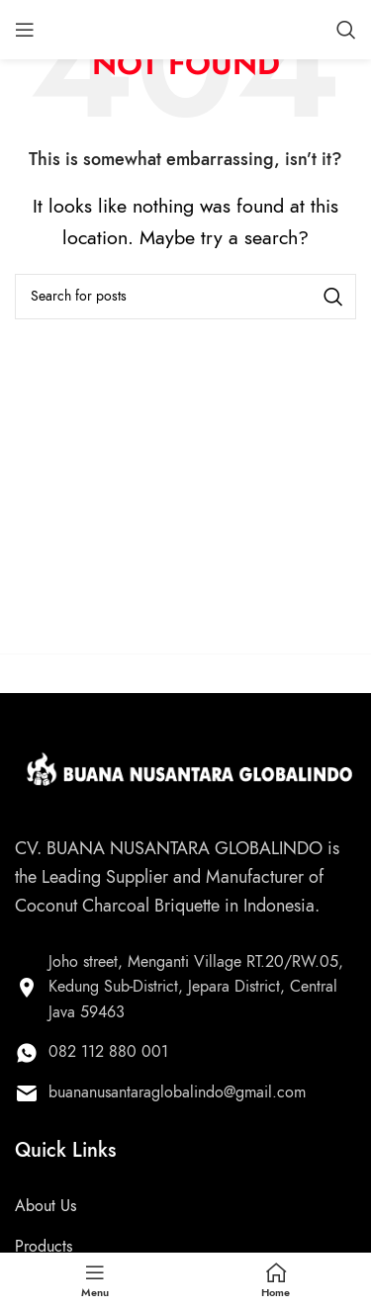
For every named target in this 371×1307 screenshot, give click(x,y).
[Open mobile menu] (25, 29)
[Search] (346, 29)
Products (43, 1247)
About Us (45, 1206)
